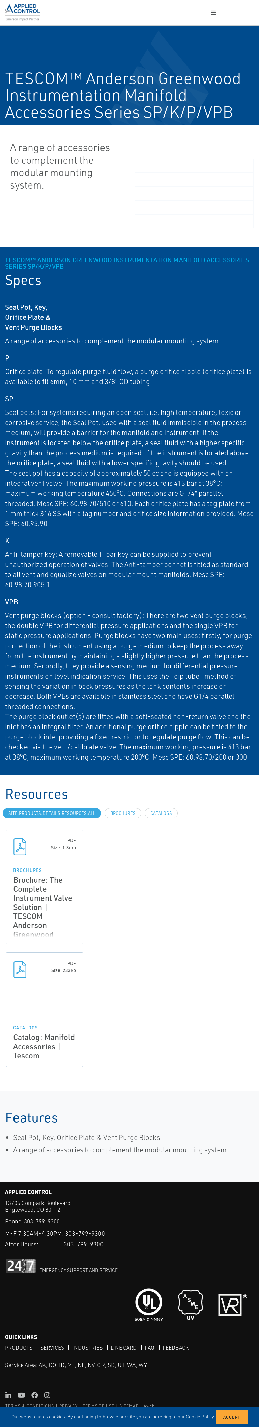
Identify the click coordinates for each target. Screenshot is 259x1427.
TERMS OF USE (98, 1405)
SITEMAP (128, 1405)
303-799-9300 (42, 1221)
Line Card (124, 1347)
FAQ (149, 1347)
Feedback (176, 1347)
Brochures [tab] (123, 813)
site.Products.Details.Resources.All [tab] (51, 813)
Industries (87, 1347)
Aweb (149, 1405)
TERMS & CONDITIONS (29, 1405)
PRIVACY (68, 1405)
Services (52, 1347)
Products (18, 1347)
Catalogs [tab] (161, 813)
